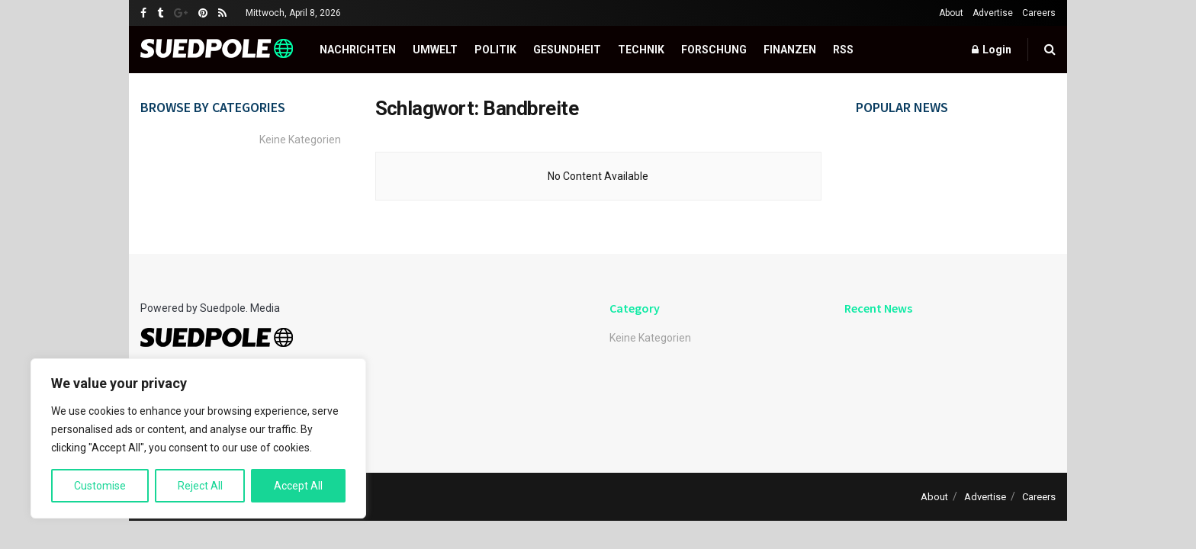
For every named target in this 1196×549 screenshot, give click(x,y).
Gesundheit (567, 49)
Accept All (298, 486)
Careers (1039, 13)
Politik (495, 49)
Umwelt (435, 49)
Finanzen (790, 49)
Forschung (714, 49)
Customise (100, 486)
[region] (198, 438)
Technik (641, 49)
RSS (843, 49)
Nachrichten (358, 49)
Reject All (200, 486)
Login (991, 49)
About (951, 13)
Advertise (993, 13)
